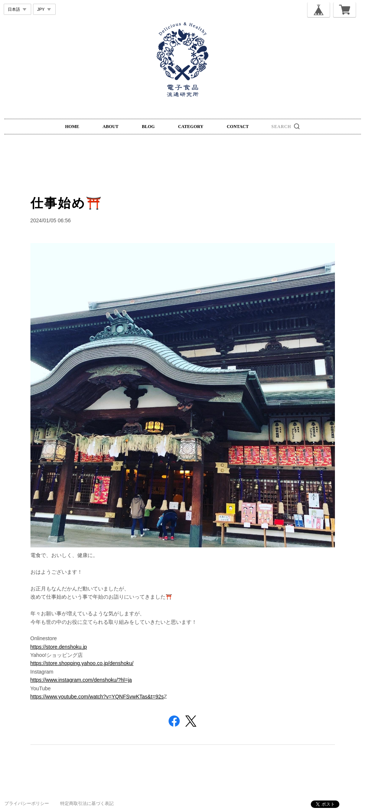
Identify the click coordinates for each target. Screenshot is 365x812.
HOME (72, 126)
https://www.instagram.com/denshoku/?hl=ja (81, 680)
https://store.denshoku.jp (58, 647)
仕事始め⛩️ (66, 203)
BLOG (148, 126)
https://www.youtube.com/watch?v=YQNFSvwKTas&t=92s (97, 697)
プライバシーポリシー (26, 803)
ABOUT (110, 126)
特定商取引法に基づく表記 (87, 803)
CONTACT (238, 126)
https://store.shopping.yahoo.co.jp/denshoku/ (82, 663)
